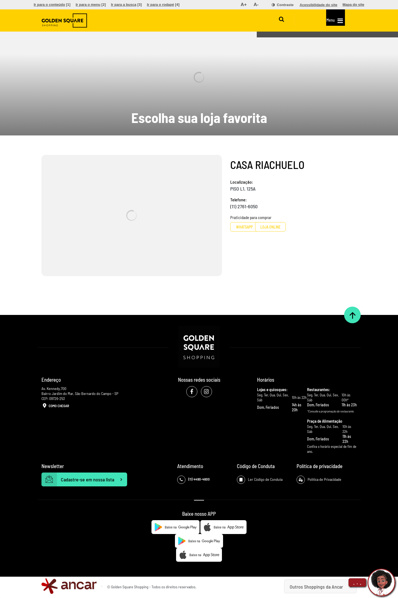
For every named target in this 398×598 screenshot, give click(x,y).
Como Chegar (55, 406)
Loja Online (294, 227)
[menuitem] (52, 4)
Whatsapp (251, 227)
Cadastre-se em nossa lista (84, 479)
